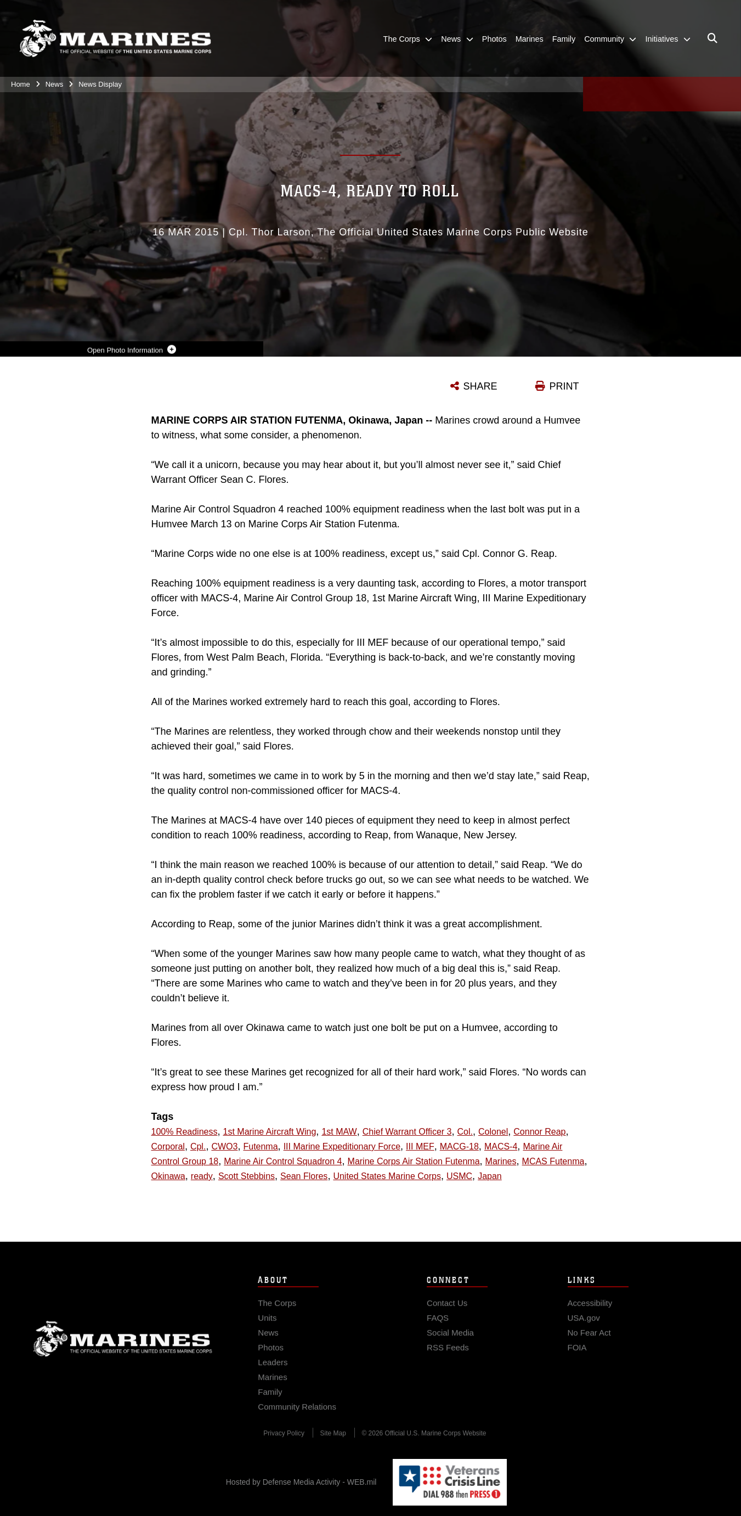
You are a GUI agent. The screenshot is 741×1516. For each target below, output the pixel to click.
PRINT (564, 386)
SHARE (480, 386)
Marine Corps (123, 1346)
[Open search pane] (712, 38)
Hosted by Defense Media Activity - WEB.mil (301, 1482)
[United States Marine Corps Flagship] (115, 39)
